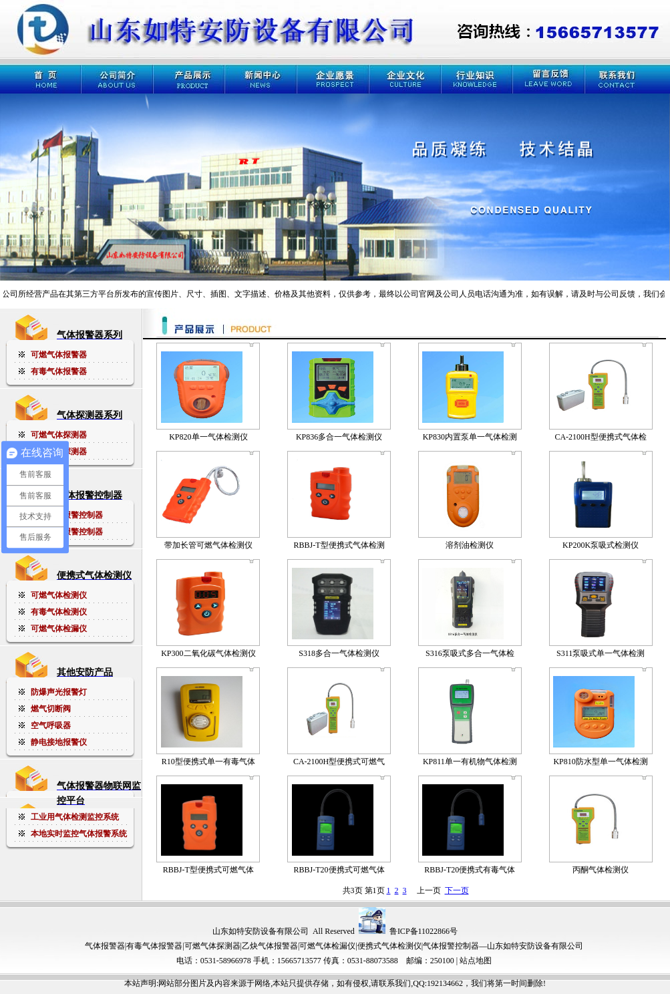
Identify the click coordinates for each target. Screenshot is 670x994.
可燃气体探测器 (212, 946)
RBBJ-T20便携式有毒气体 (469, 869)
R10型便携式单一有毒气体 (208, 761)
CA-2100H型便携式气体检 (600, 437)
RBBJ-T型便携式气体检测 (339, 545)
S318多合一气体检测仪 (339, 653)
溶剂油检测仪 (470, 545)
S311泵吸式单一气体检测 (600, 653)
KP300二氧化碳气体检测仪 (208, 653)
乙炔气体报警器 (270, 946)
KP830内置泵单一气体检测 (470, 437)
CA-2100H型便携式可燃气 (339, 761)
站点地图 (476, 960)
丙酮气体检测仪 (600, 869)
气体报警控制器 (451, 946)
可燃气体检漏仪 (327, 946)
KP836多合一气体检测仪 (339, 437)
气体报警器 (105, 946)
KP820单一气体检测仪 (208, 437)
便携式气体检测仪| (390, 946)
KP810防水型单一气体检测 (600, 761)
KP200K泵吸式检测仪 (600, 545)
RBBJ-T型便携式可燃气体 (208, 869)
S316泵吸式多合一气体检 (470, 653)
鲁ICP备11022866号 (423, 931)
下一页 (457, 890)
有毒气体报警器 (154, 946)
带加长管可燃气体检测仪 (208, 545)
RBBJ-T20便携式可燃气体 (339, 869)
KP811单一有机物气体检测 (470, 761)
